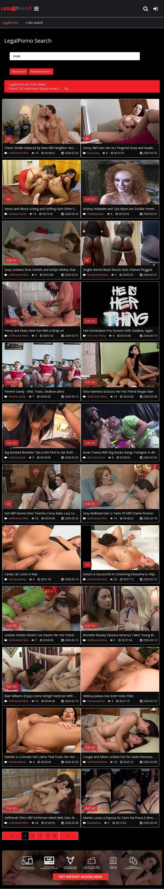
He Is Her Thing (96, 336)
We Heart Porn (96, 457)
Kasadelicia (94, 823)
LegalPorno (10, 23)
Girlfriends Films (18, 153)
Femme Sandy (17, 396)
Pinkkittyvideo (95, 214)
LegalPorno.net (17, 8)
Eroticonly (93, 153)
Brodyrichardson (97, 275)
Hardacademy (17, 579)
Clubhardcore (17, 457)
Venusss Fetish (17, 214)
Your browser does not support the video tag (47, 124)
